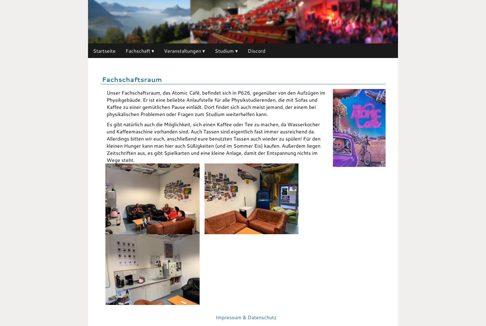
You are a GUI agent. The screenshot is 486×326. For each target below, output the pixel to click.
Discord (256, 50)
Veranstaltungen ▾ (184, 50)
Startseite (104, 50)
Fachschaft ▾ (140, 50)
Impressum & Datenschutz (246, 317)
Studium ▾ (226, 50)
